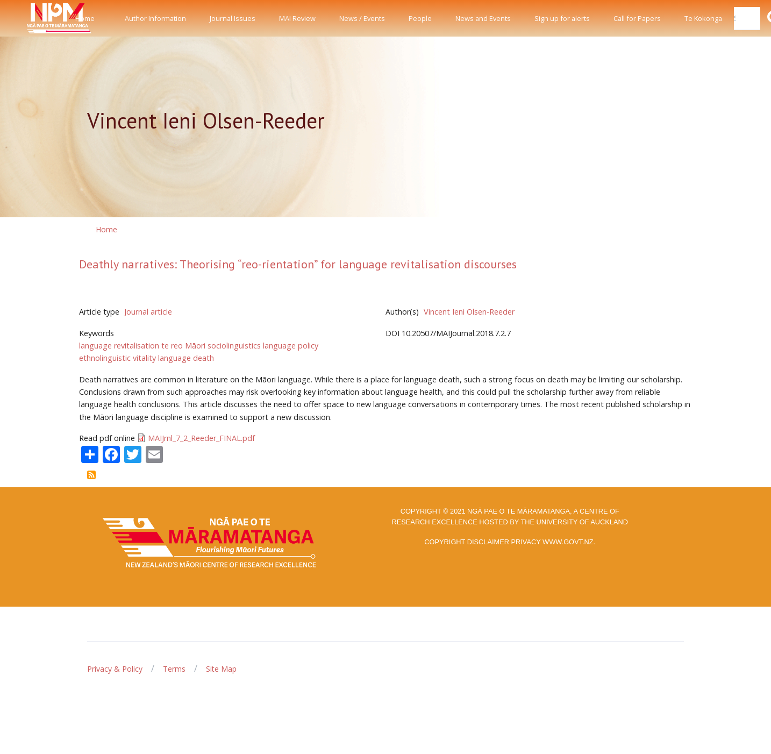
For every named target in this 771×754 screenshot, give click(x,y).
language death (186, 358)
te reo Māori (183, 345)
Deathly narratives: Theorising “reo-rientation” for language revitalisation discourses (298, 264)
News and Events (483, 18)
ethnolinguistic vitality (117, 358)
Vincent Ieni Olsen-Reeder (469, 312)
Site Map (221, 669)
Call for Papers (637, 18)
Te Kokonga (703, 18)
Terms (174, 669)
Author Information (155, 18)
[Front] (32, 18)
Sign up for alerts (562, 18)
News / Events (362, 18)
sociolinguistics (234, 345)
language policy (290, 345)
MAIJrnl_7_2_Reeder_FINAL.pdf (201, 438)
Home (85, 18)
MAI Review (297, 18)
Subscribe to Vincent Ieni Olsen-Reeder (91, 475)
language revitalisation (119, 345)
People (420, 18)
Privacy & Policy (114, 669)
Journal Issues (232, 18)
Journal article (148, 312)
